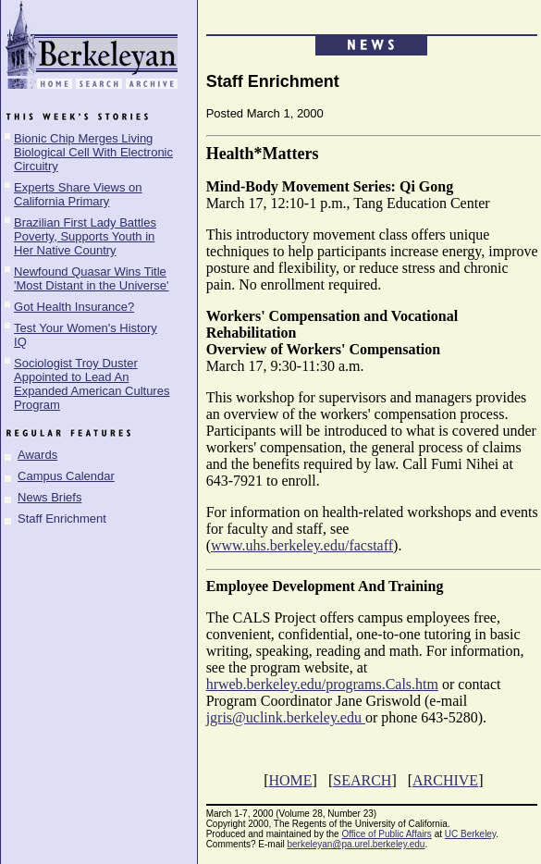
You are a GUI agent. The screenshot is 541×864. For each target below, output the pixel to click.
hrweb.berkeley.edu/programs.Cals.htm (322, 684)
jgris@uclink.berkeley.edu (285, 717)
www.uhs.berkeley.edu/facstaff (302, 545)
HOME (290, 780)
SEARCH (362, 780)
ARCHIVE (445, 780)
